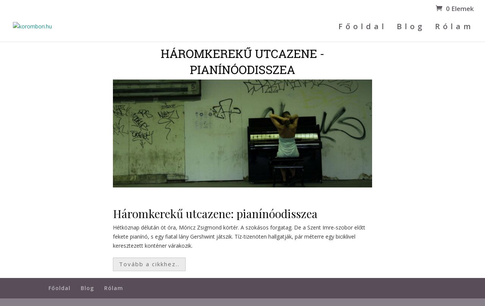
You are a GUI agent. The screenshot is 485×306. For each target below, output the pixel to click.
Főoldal (362, 27)
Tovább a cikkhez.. (149, 264)
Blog (411, 27)
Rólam (454, 27)
